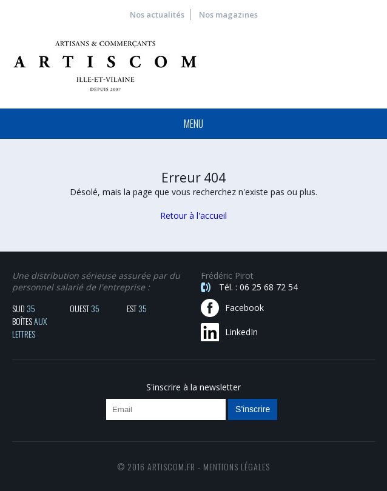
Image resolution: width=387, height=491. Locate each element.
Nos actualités (157, 14)
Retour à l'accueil (193, 215)
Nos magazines (228, 14)
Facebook (244, 307)
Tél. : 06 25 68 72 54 (258, 287)
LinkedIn (241, 332)
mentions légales (236, 466)
